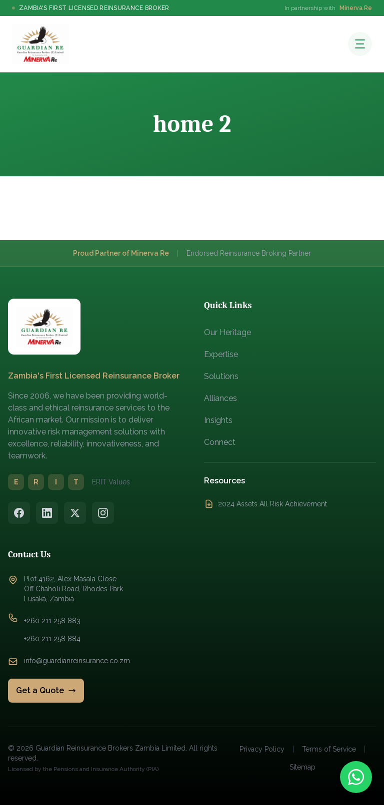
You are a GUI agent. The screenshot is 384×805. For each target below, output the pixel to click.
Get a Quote (46, 690)
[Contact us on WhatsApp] (356, 777)
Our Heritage (227, 332)
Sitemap (303, 767)
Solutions (221, 376)
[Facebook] (19, 513)
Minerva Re (356, 7)
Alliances (220, 398)
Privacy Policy (262, 749)
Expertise (221, 354)
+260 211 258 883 (52, 621)
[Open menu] (360, 44)
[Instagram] (103, 513)
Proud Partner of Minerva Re (121, 253)
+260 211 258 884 (52, 639)
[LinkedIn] (47, 513)
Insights (218, 420)
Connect (220, 442)
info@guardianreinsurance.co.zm (77, 661)
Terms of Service (329, 749)
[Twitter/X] (75, 513)
